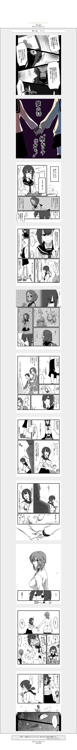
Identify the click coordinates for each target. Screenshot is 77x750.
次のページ (42, 26)
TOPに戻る (38, 25)
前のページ (35, 26)
